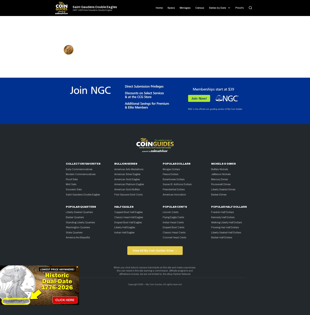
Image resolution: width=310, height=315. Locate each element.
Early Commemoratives (79, 169)
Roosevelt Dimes (221, 184)
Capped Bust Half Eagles (128, 212)
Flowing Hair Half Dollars (225, 227)
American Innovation (174, 194)
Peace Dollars (171, 174)
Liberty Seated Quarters (79, 212)
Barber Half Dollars (221, 237)
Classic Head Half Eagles (128, 217)
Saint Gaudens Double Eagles (95, 7)
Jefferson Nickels (221, 174)
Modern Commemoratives (81, 174)
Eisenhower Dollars (174, 179)
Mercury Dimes (219, 179)
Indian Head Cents (173, 222)
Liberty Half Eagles (124, 227)
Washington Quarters (78, 227)
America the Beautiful (78, 237)
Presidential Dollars (174, 189)
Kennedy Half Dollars (223, 217)
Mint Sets (71, 184)
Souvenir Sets (74, 189)
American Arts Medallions (129, 169)
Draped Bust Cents (173, 227)
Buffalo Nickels (219, 169)
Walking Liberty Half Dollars (226, 222)
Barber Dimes (219, 194)
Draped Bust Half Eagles (128, 222)
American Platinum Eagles (129, 184)
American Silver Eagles (127, 174)
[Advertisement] (155, 32)
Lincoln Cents (171, 212)
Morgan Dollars (171, 169)
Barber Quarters (75, 217)
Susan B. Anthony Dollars (177, 184)
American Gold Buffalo (127, 189)
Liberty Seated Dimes (223, 189)
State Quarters (74, 232)
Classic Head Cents (174, 232)
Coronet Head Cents (174, 237)
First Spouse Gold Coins (128, 194)
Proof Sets (72, 179)
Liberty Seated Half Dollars (226, 232)
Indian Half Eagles (124, 232)
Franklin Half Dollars (222, 212)
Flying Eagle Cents (173, 217)
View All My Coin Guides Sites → (155, 250)
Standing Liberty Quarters (80, 222)
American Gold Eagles (127, 179)
